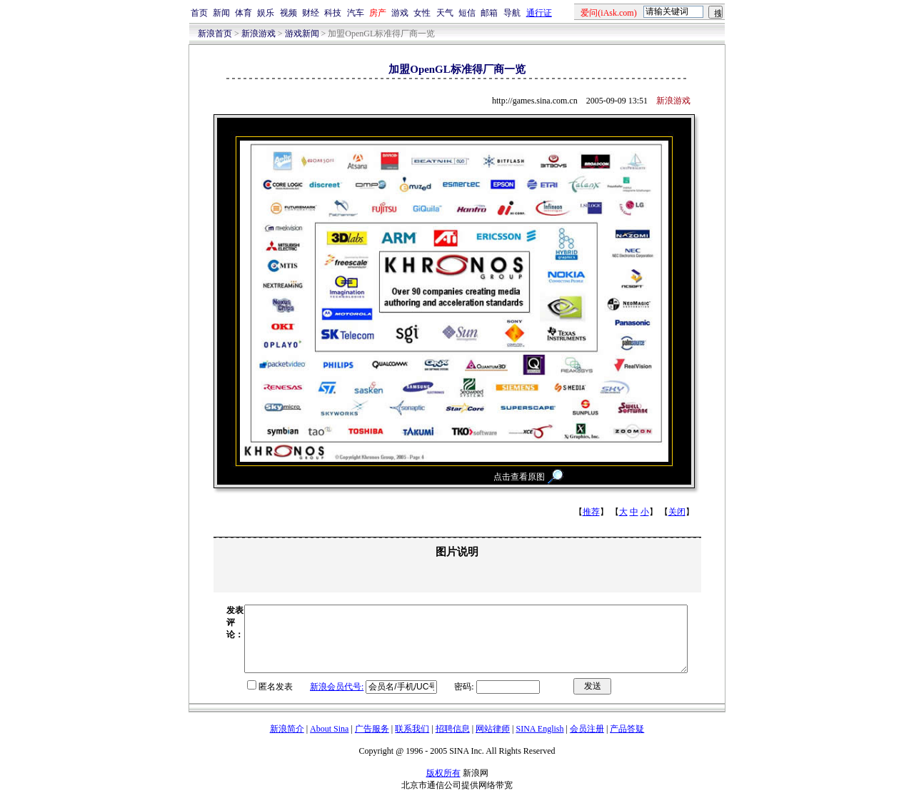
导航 (512, 13)
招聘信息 (453, 742)
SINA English (539, 742)
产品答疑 (627, 742)
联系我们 (412, 742)
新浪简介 (287, 742)
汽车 (355, 13)
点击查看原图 (519, 477)
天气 (444, 13)
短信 (467, 13)
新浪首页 (215, 34)
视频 (288, 13)
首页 (199, 13)
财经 (310, 13)
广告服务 (372, 742)
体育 (243, 13)
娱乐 (265, 13)
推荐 (591, 512)
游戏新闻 (302, 34)
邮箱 (489, 13)
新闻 (221, 13)
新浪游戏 (258, 34)
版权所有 (443, 786)
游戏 (399, 13)
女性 (422, 13)
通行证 (539, 13)
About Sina (329, 742)
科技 (332, 13)
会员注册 (587, 742)
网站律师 (493, 742)
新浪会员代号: (310, 700)
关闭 (677, 512)
